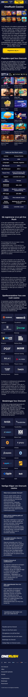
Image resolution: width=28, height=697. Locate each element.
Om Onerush (4, 666)
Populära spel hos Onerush (9, 626)
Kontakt (3, 674)
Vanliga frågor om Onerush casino (11, 643)
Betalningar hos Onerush (9, 639)
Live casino (11, 74)
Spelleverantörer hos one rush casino (12, 636)
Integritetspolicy (5, 678)
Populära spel (4, 74)
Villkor (2, 669)
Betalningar (4, 681)
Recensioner (4, 683)
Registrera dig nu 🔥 (14, 50)
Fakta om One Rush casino (9, 630)
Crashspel (18, 74)
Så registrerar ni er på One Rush (11, 633)
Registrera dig (19, 2)
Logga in (11, 2)
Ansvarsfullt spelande (7, 671)
